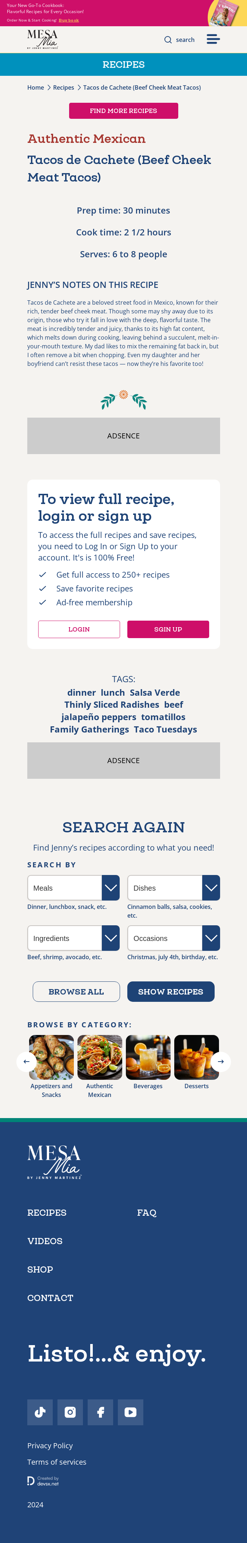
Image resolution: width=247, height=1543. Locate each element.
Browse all (76, 991)
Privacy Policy (50, 1445)
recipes (47, 1213)
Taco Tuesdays (165, 729)
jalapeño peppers (98, 717)
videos (45, 1241)
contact (50, 1298)
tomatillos (163, 717)
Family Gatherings (89, 729)
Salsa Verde (155, 692)
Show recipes (170, 991)
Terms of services (57, 1462)
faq (146, 1213)
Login (79, 629)
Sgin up (168, 629)
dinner (81, 692)
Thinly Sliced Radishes (111, 704)
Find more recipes (123, 110)
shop (40, 1269)
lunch (113, 692)
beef (173, 704)
